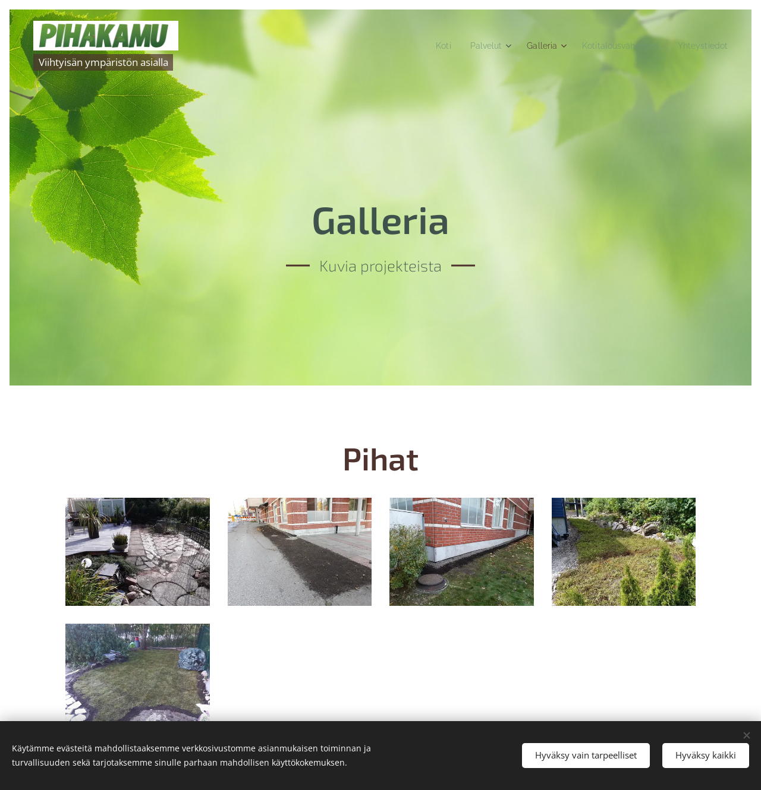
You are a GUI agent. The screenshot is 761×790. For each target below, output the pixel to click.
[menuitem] (425, 46)
